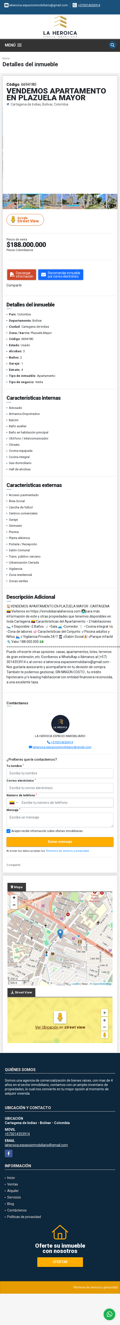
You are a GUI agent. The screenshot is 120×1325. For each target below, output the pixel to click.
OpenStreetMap (102, 983)
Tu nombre (15, 766)
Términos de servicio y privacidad (67, 850)
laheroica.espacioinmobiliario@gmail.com (62, 747)
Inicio (6, 58)
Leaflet (76, 983)
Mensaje (13, 810)
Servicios (14, 1197)
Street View (26, 219)
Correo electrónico (21, 781)
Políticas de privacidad (24, 1217)
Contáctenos (17, 1210)
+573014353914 (89, 5)
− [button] (14, 905)
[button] (113, 111)
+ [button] (14, 898)
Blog (10, 1204)
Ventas (12, 1184)
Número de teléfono (21, 795)
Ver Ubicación (47, 1027)
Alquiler (13, 1191)
